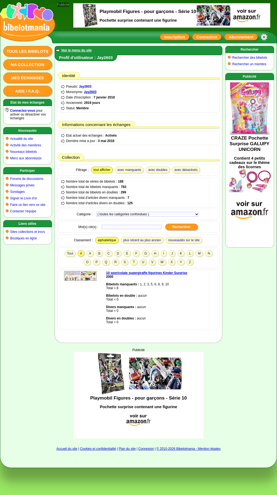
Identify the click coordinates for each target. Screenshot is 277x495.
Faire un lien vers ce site (27, 205)
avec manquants (129, 170)
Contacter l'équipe (23, 211)
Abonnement (241, 37)
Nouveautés (27, 131)
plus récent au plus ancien (142, 240)
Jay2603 (85, 86)
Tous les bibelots (27, 51)
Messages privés (22, 185)
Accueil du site (66, 449)
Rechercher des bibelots (249, 58)
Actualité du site (21, 139)
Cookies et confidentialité (98, 449)
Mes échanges (27, 77)
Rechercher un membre (249, 64)
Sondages (17, 192)
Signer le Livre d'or (23, 198)
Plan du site (127, 449)
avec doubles (157, 170)
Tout (70, 253)
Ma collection (27, 64)
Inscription (174, 37)
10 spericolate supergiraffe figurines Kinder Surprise (146, 273)
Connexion (206, 37)
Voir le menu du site (76, 50)
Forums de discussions (27, 179)
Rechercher (249, 49)
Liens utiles (27, 224)
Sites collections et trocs (27, 232)
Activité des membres (25, 145)
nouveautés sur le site (184, 240)
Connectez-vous (22, 111)
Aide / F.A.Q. (27, 91)
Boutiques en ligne (23, 238)
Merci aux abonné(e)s (26, 158)
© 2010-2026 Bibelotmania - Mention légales (189, 449)
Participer (27, 171)
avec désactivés (185, 170)
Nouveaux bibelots (23, 152)
